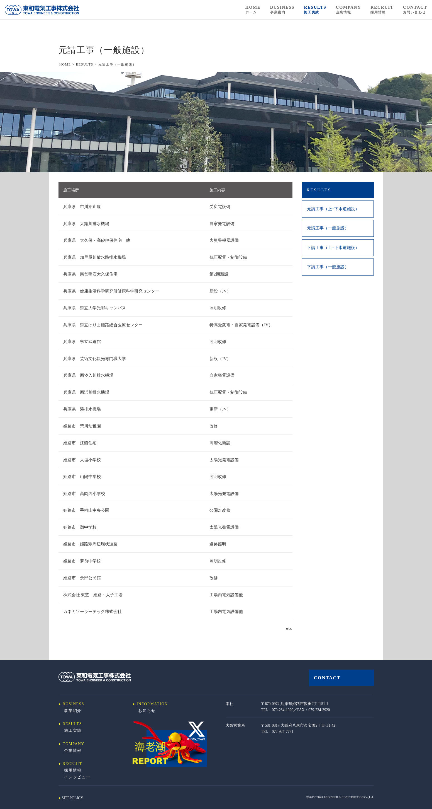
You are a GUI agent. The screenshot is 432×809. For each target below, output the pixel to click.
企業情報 (73, 750)
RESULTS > (87, 64)
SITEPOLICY (72, 798)
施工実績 (73, 730)
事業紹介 (73, 711)
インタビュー (77, 777)
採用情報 (73, 770)
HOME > (67, 64)
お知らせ (147, 711)
